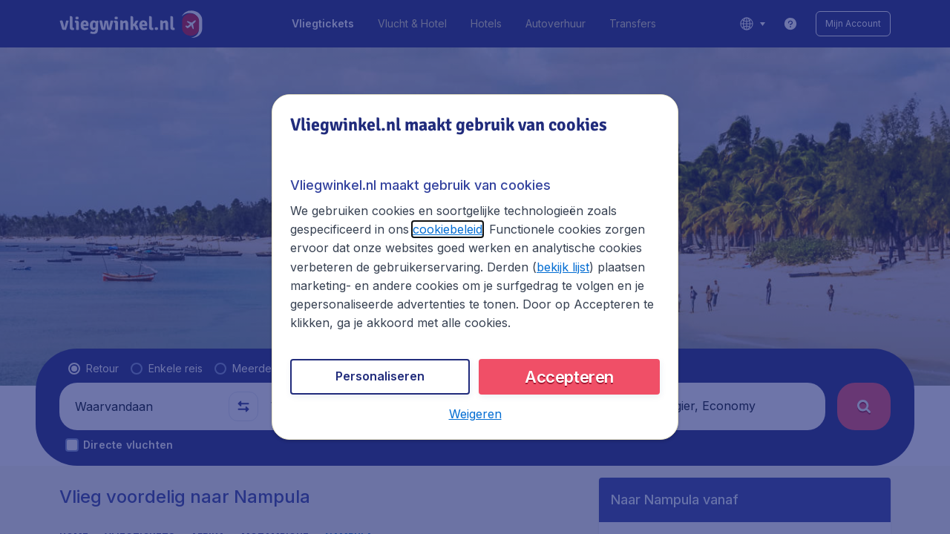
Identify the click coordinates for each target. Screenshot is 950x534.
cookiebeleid (447, 229)
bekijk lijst (563, 267)
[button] (475, 413)
